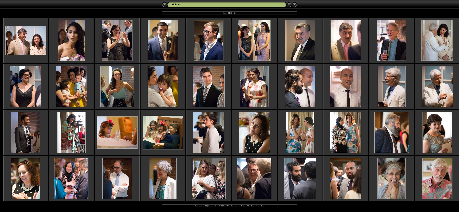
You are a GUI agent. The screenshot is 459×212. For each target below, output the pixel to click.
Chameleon (255, 206)
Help (262, 206)
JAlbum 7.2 (245, 206)
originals (176, 4)
